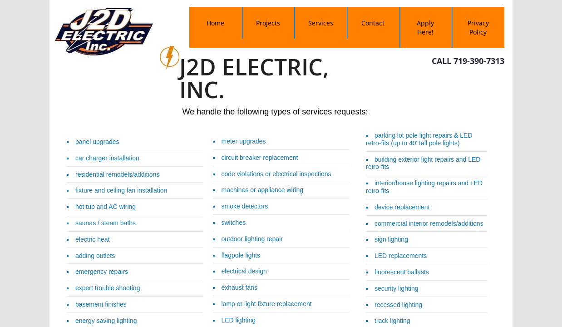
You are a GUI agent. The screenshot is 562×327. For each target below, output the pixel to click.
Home (215, 23)
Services (320, 23)
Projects (268, 23)
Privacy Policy (478, 27)
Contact (373, 23)
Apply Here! (425, 27)
